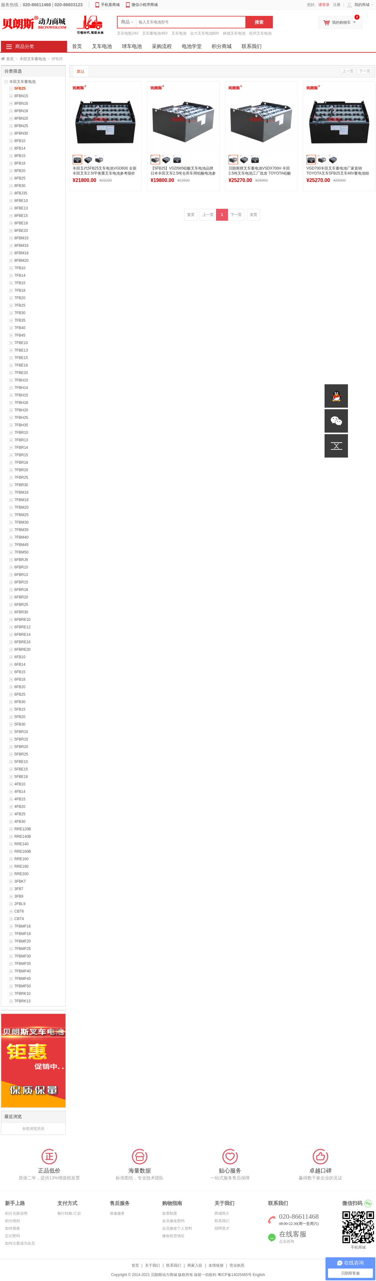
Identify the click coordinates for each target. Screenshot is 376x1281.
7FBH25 (21, 417)
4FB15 (19, 799)
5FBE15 (21, 769)
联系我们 (252, 46)
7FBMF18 (22, 934)
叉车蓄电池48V (154, 33)
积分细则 (12, 1221)
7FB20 (19, 298)
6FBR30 (21, 612)
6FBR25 (21, 604)
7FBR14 (21, 447)
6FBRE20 (22, 649)
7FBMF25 (22, 949)
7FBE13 (21, 350)
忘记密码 (12, 1236)
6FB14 (19, 664)
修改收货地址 (173, 1236)
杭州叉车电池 (260, 33)
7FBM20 (21, 507)
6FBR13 (21, 575)
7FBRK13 (22, 1001)
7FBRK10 (22, 993)
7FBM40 (21, 537)
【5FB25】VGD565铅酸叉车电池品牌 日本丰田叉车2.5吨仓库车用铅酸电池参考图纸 (183, 173)
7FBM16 (21, 492)
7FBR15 (21, 455)
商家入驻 (194, 1265)
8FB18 (19, 163)
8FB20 (19, 171)
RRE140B (22, 836)
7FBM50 (21, 552)
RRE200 (21, 874)
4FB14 (19, 791)
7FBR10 (21, 432)
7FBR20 (21, 470)
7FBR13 (21, 440)
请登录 (324, 4)
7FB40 (19, 328)
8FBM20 (21, 260)
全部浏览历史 (33, 1128)
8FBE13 (21, 208)
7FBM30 (21, 522)
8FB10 (19, 141)
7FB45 (19, 335)
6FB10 (19, 657)
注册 (336, 4)
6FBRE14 (22, 634)
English (259, 1275)
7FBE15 (21, 358)
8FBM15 (21, 238)
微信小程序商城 (145, 4)
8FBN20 (21, 118)
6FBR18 (21, 590)
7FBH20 (21, 410)
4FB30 (19, 821)
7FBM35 (21, 530)
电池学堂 (192, 46)
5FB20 (19, 717)
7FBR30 (21, 485)
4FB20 (19, 806)
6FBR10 (21, 567)
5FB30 (19, 724)
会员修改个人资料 (177, 1228)
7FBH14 (21, 388)
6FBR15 (21, 582)
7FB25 (19, 305)
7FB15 (19, 283)
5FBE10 (21, 762)
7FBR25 (21, 477)
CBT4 (19, 919)
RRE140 (21, 844)
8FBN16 (21, 103)
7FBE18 (21, 365)
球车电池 (132, 46)
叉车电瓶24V (127, 33)
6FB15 (19, 672)
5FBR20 (21, 747)
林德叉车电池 (234, 33)
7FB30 (19, 313)
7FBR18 (21, 462)
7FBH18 (21, 403)
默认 (80, 71)
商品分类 (24, 46)
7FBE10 (21, 343)
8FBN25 (21, 126)
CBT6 (19, 911)
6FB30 (19, 702)
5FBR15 (21, 739)
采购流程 (162, 46)
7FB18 (19, 290)
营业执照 (236, 1265)
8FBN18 (21, 111)
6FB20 (19, 687)
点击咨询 (286, 1241)
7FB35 (19, 320)
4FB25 (19, 814)
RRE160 (21, 859)
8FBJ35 (20, 193)
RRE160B (22, 851)
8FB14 (19, 148)
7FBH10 (21, 380)
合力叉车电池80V (204, 33)
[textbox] (181, 22)
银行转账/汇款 (69, 1213)
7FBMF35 (22, 964)
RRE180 (21, 866)
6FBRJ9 (21, 560)
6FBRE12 (22, 627)
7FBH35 (21, 425)
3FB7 (18, 889)
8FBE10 (21, 201)
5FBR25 (21, 754)
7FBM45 (21, 545)
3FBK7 (20, 881)
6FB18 (19, 679)
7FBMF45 (22, 978)
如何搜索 (12, 1228)
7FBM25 (21, 515)
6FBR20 (21, 597)
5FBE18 (21, 777)
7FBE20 (21, 373)
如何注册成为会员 (20, 1243)
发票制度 (169, 1213)
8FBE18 (21, 223)
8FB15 (19, 156)
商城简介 (222, 1213)
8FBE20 (21, 230)
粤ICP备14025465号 (235, 1275)
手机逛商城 (110, 4)
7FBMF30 (22, 956)
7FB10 (19, 268)
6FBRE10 (22, 619)
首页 (10, 59)
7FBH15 (21, 395)
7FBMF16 (22, 926)
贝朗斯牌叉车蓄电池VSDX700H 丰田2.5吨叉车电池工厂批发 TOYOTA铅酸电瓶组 (260, 173)
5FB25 (20, 88)
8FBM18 (21, 253)
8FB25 (19, 178)
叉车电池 (178, 33)
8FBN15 (21, 96)
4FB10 (19, 784)
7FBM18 (21, 500)
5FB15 (19, 709)
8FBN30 (21, 133)
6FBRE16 (22, 642)
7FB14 (19, 275)
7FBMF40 (22, 971)
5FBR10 (21, 732)
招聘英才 (222, 1228)
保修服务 (117, 1213)
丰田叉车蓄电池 (33, 59)
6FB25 (19, 694)
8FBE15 (21, 216)
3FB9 (18, 896)
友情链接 (216, 1265)
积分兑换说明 (16, 1213)
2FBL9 (19, 904)
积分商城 (222, 46)
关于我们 (152, 1265)
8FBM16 (21, 245)
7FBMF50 (22, 986)
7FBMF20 (22, 941)
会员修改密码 (173, 1221)
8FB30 (19, 186)
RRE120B (22, 829)
